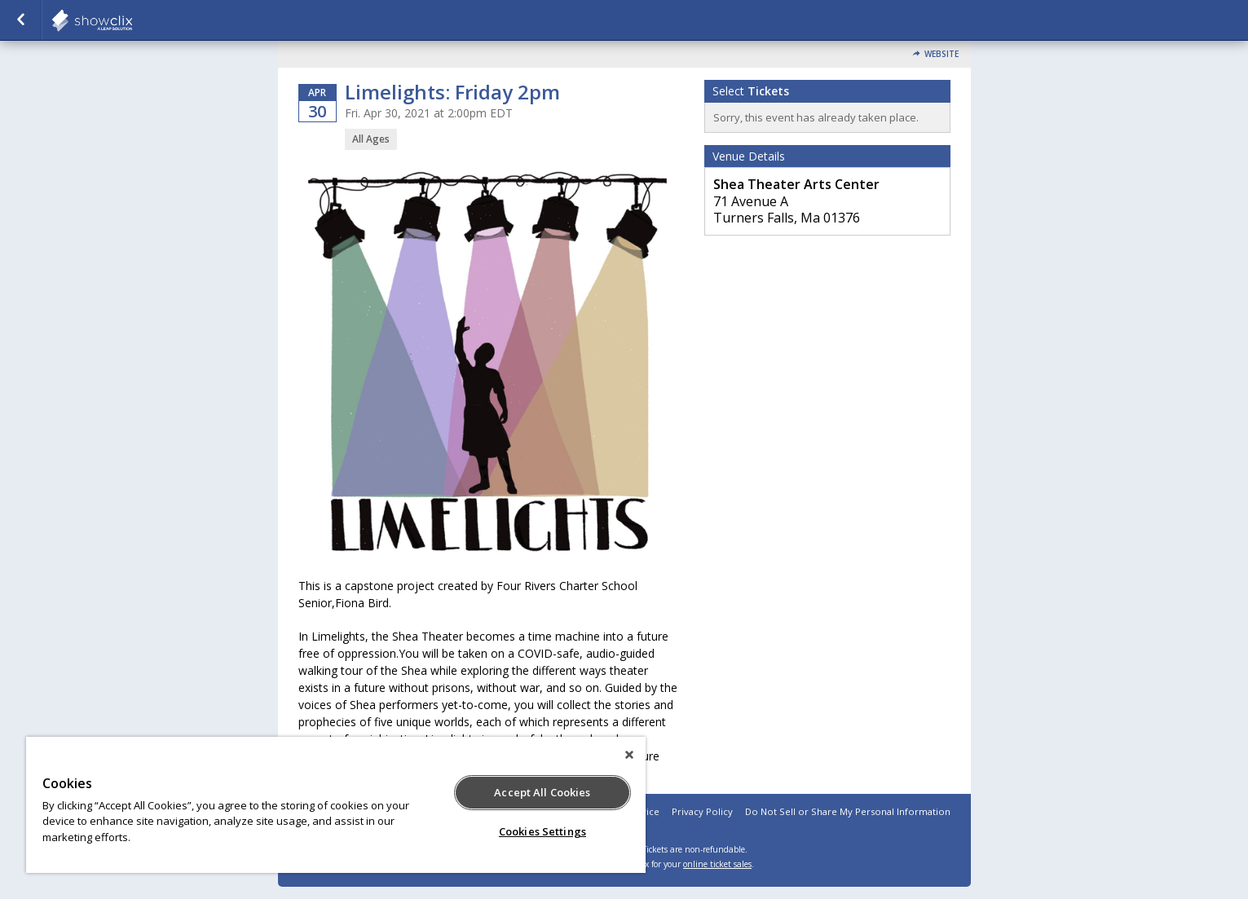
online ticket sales (717, 864)
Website (941, 54)
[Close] (629, 755)
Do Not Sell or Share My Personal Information (847, 811)
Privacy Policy (702, 811)
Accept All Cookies (542, 792)
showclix (132, 20)
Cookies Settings (542, 831)
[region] (336, 805)
